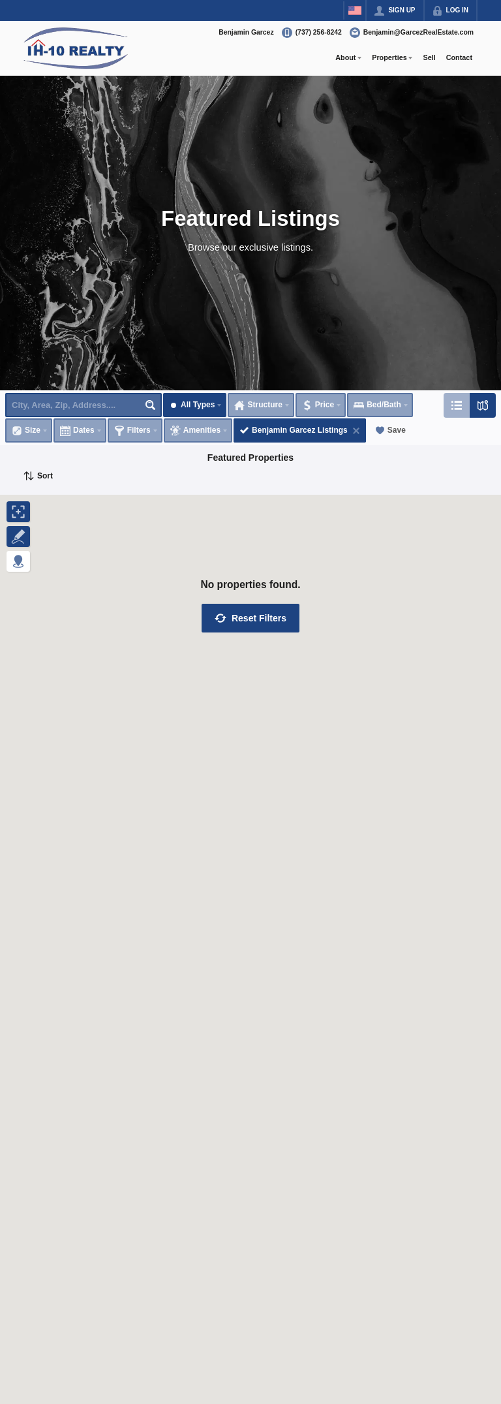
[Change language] (355, 10)
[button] (250, 618)
